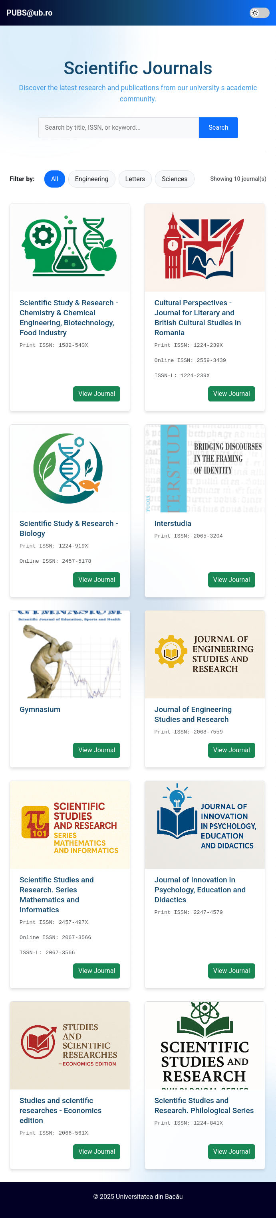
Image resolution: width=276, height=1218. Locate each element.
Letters (135, 179)
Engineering (92, 179)
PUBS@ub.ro (29, 13)
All (54, 179)
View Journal (96, 393)
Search (218, 127)
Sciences (174, 179)
